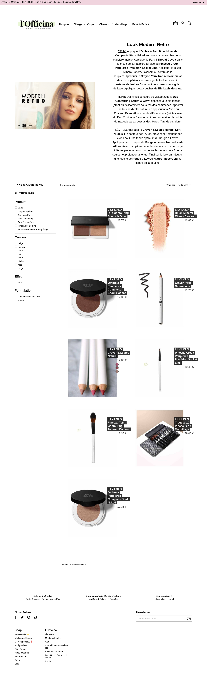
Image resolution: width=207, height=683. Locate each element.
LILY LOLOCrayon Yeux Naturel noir (169, 283)
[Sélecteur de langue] (199, 2)
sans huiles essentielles (29, 296)
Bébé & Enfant (140, 24)
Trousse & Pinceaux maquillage (33, 229)
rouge (21, 268)
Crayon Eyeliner (25, 211)
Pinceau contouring (27, 226)
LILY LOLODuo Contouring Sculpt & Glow (103, 213)
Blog (17, 664)
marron (21, 247)
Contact (49, 661)
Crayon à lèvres (25, 215)
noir (20, 254)
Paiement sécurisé (54, 651)
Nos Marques (21, 656)
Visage (78, 24)
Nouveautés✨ (22, 634)
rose (20, 265)
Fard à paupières (26, 222)
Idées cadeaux (22, 653)
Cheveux (104, 24)
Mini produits (21, 645)
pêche (21, 261)
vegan (21, 300)
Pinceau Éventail (125, 113)
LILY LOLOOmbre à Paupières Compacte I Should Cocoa (102, 286)
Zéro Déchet (21, 649)
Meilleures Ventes (23, 638)
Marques (64, 24)
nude (20, 257)
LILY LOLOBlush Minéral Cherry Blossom (171, 213)
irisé (20, 282)
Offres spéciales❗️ (24, 641)
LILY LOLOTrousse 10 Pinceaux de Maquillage (169, 424)
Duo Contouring (25, 218)
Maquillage (121, 24)
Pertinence (184, 185)
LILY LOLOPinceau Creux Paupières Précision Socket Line (172, 356)
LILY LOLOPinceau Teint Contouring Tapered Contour (104, 424)
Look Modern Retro (29, 185)
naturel (21, 250)
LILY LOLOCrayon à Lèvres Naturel (104, 353)
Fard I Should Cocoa (162, 59)
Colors (18, 660)
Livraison (49, 634)
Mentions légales (53, 638)
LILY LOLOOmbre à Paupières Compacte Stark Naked (103, 496)
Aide (47, 641)
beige (20, 243)
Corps (90, 24)
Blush (20, 208)
